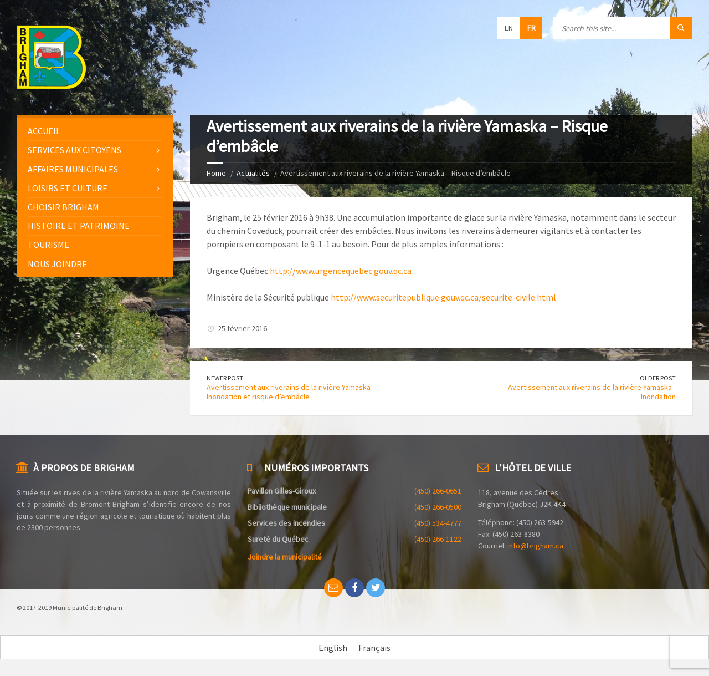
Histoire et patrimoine (79, 225)
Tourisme (48, 244)
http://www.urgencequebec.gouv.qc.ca (341, 270)
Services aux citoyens (74, 149)
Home (216, 173)
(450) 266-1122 (437, 539)
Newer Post (225, 378)
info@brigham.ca (535, 546)
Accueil (44, 130)
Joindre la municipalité (285, 557)
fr (531, 28)
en (509, 28)
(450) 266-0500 (437, 507)
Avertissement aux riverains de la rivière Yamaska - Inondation (592, 391)
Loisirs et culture (67, 188)
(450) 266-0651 (437, 491)
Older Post (658, 378)
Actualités (253, 173)
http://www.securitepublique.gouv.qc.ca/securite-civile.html (443, 297)
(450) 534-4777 (437, 523)
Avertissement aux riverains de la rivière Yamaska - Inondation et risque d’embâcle (290, 391)
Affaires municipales (73, 169)
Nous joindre (57, 264)
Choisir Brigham (63, 206)
